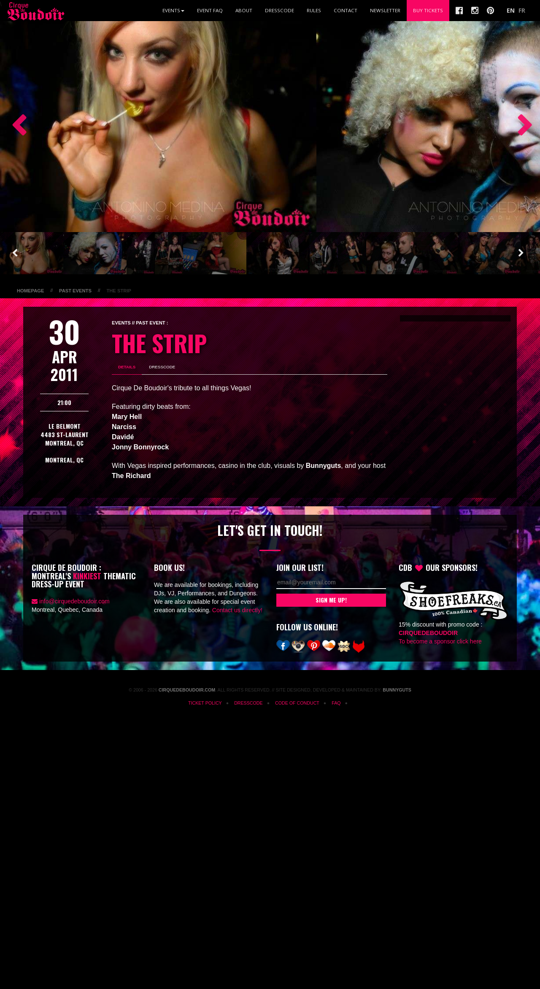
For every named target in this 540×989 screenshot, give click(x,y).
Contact (345, 10)
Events (173, 10)
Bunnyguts (397, 689)
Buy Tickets (428, 10)
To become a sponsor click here (440, 641)
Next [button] (521, 126)
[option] (158, 126)
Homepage (30, 290)
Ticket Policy (205, 702)
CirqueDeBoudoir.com (187, 689)
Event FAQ (210, 10)
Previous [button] (15, 126)
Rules (314, 10)
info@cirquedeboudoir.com (74, 601)
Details (126, 367)
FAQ (336, 702)
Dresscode (279, 10)
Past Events (75, 290)
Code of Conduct (297, 702)
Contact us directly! (237, 610)
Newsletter (385, 10)
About (243, 10)
